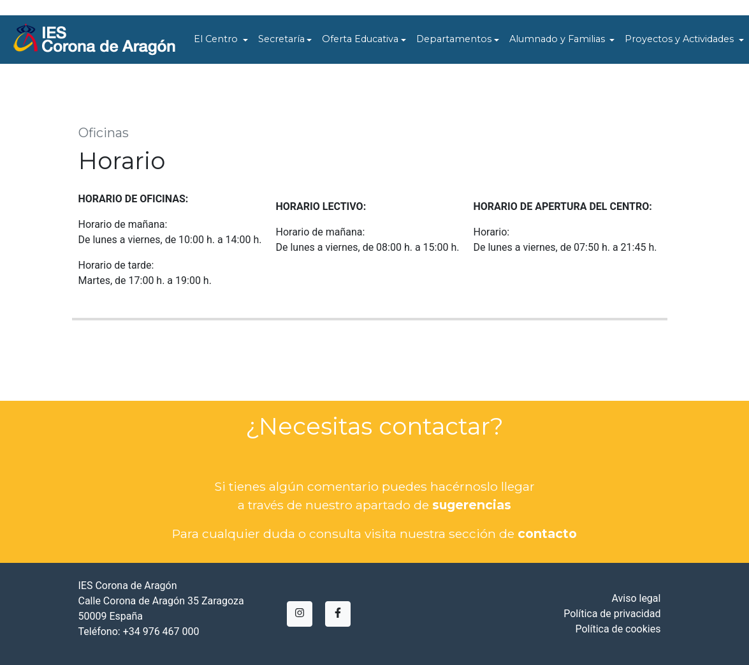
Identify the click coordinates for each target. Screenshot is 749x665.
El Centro (217, 39)
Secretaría (281, 39)
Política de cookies (617, 629)
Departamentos (453, 39)
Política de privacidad (612, 614)
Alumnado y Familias (558, 39)
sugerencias (471, 504)
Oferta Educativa (360, 39)
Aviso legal (635, 598)
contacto (547, 533)
